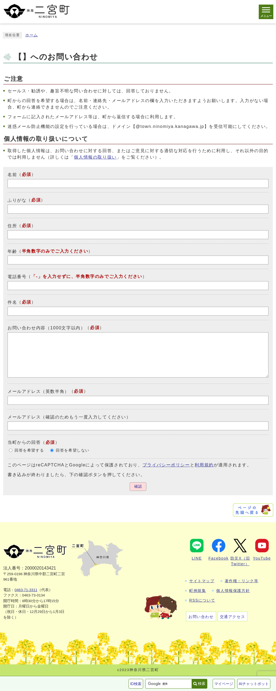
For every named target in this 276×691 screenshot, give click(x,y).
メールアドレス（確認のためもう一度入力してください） (69, 417)
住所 (12, 226)
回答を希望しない (72, 450)
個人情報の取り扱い (95, 157)
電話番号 (17, 276)
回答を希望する (29, 450)
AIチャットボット (254, 684)
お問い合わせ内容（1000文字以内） (46, 328)
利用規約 (204, 465)
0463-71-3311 (26, 590)
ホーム (31, 35)
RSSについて (202, 600)
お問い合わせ (201, 617)
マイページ (223, 684)
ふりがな (17, 200)
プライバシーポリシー (166, 465)
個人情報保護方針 (233, 590)
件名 (12, 302)
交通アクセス (232, 617)
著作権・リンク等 (241, 581)
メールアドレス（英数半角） (38, 391)
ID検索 (136, 684)
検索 (201, 683)
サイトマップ (202, 581)
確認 (138, 486)
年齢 (12, 251)
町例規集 (197, 590)
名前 (12, 174)
